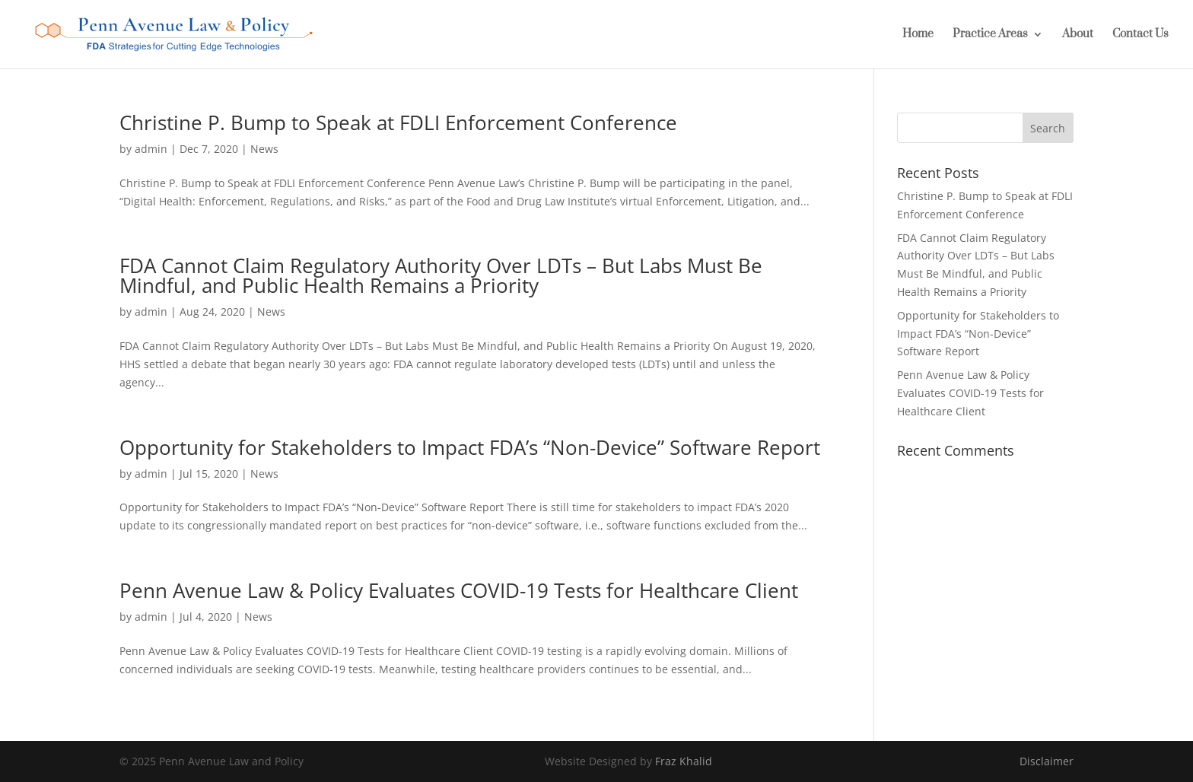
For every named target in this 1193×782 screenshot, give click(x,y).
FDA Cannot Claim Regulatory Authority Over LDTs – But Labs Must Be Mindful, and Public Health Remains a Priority (440, 275)
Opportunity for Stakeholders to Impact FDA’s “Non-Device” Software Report (469, 447)
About (1077, 35)
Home (918, 35)
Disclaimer (1047, 761)
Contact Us (1140, 35)
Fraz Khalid (683, 761)
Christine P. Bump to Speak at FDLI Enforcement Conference (398, 122)
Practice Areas (990, 35)
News (264, 148)
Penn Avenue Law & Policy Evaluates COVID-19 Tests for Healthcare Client (458, 590)
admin (151, 148)
